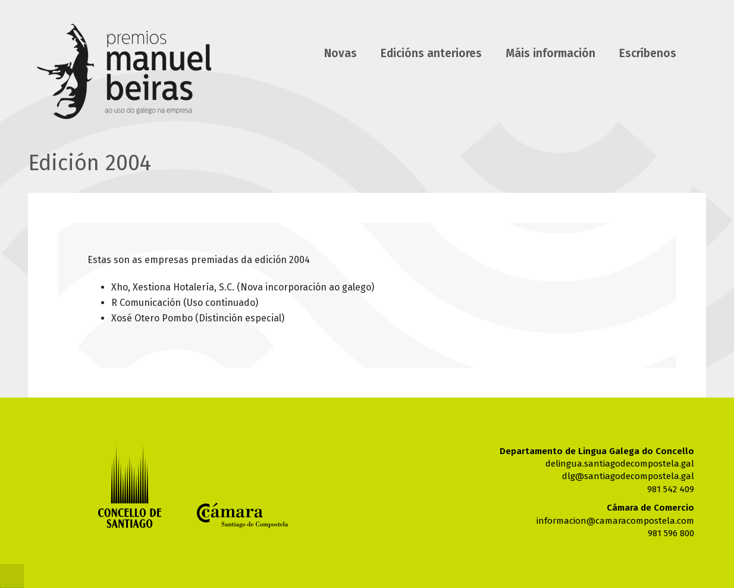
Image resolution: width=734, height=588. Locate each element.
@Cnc (12, 576)
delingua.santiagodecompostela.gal (619, 463)
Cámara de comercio (242, 515)
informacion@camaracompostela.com (615, 520)
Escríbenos (647, 54)
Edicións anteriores (431, 54)
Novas (340, 54)
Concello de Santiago (129, 486)
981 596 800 (671, 533)
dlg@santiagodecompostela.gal (628, 476)
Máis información (550, 54)
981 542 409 (670, 489)
